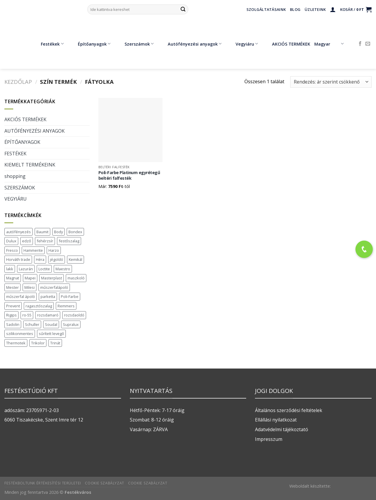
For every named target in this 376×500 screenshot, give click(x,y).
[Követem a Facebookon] (360, 43)
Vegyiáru (242, 43)
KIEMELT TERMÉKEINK (29, 164)
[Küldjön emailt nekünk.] (367, 43)
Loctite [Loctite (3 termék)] (44, 268)
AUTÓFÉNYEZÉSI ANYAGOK (34, 131)
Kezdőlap (18, 81)
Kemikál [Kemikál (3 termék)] (75, 259)
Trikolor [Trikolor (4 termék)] (38, 343)
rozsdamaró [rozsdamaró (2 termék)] (47, 315)
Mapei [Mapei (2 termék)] (30, 278)
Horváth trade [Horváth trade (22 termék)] (18, 259)
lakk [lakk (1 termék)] (9, 268)
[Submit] (183, 9)
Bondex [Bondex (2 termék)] (75, 231)
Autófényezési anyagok (190, 43)
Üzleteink (315, 9)
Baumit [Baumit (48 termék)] (42, 231)
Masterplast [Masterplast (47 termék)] (51, 278)
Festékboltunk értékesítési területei (42, 483)
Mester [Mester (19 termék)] (12, 287)
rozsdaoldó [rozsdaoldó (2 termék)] (74, 315)
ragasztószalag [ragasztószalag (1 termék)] (39, 306)
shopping (15, 176)
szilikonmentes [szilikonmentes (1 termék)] (19, 333)
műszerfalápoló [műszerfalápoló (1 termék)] (54, 287)
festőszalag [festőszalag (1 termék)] (69, 241)
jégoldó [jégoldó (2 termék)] (56, 259)
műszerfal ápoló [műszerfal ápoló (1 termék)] (20, 296)
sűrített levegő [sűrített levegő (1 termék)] (51, 333)
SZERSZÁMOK (19, 187)
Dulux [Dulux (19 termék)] (11, 241)
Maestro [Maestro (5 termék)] (63, 268)
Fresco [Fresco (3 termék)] (12, 250)
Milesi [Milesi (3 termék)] (29, 287)
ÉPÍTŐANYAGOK (22, 142)
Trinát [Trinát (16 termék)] (55, 343)
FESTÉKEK (15, 153)
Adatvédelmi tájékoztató (281, 429)
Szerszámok (135, 43)
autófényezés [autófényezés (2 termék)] (18, 231)
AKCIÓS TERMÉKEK (286, 43)
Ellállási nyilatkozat (276, 419)
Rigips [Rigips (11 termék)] (11, 315)
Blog (295, 9)
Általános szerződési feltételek (288, 410)
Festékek (47, 43)
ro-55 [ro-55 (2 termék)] (26, 315)
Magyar (328, 44)
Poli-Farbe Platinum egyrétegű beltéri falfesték (129, 175)
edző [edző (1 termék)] (26, 241)
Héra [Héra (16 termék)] (40, 259)
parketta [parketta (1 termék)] (48, 296)
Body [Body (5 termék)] (58, 231)
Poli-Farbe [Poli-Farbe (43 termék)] (69, 296)
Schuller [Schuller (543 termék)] (32, 324)
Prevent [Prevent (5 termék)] (13, 306)
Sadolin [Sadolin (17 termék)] (12, 324)
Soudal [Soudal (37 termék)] (51, 324)
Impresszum (268, 439)
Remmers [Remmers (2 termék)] (66, 306)
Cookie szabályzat (104, 483)
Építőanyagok (89, 43)
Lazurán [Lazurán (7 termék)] (26, 268)
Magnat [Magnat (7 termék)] (12, 278)
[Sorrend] (331, 82)
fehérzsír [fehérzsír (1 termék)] (45, 241)
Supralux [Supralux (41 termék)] (71, 324)
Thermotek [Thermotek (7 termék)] (16, 343)
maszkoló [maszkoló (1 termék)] (76, 278)
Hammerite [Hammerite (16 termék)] (33, 250)
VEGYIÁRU (15, 199)
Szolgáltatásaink (266, 9)
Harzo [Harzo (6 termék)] (53, 250)
